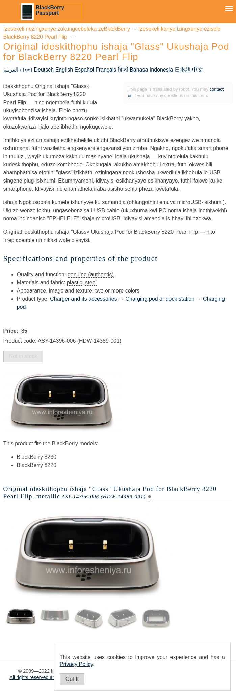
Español (84, 70)
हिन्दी (123, 70)
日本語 (183, 70)
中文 (197, 70)
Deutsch (44, 70)
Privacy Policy (76, 664)
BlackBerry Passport (50, 10)
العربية (10, 70)
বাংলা (26, 70)
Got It (72, 679)
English (64, 70)
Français (106, 70)
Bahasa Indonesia (151, 70)
